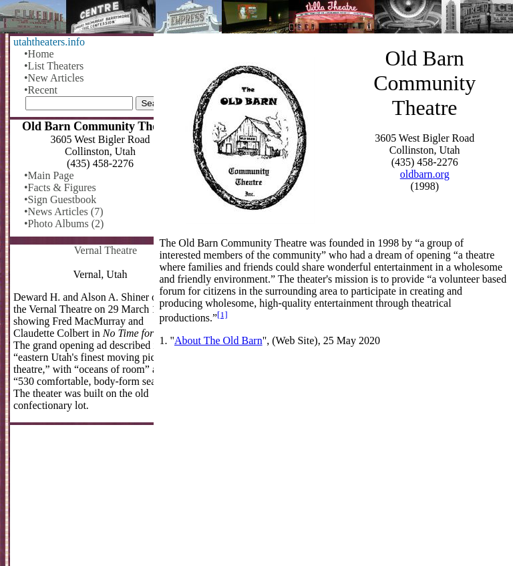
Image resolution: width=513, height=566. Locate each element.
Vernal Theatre (105, 250)
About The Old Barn (218, 340)
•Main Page (48, 175)
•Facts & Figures (60, 187)
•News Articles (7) (63, 211)
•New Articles (54, 78)
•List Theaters (53, 66)
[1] (222, 314)
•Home (39, 53)
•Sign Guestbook (60, 199)
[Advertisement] (333, 461)
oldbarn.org (425, 174)
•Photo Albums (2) (64, 223)
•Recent (40, 90)
